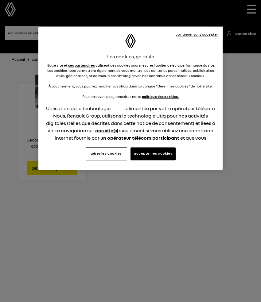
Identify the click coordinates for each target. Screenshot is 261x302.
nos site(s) (106, 131)
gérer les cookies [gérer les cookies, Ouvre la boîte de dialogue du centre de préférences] (106, 153)
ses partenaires (81, 65)
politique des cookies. (160, 97)
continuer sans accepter (197, 34)
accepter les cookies (153, 153)
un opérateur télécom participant (139, 138)
